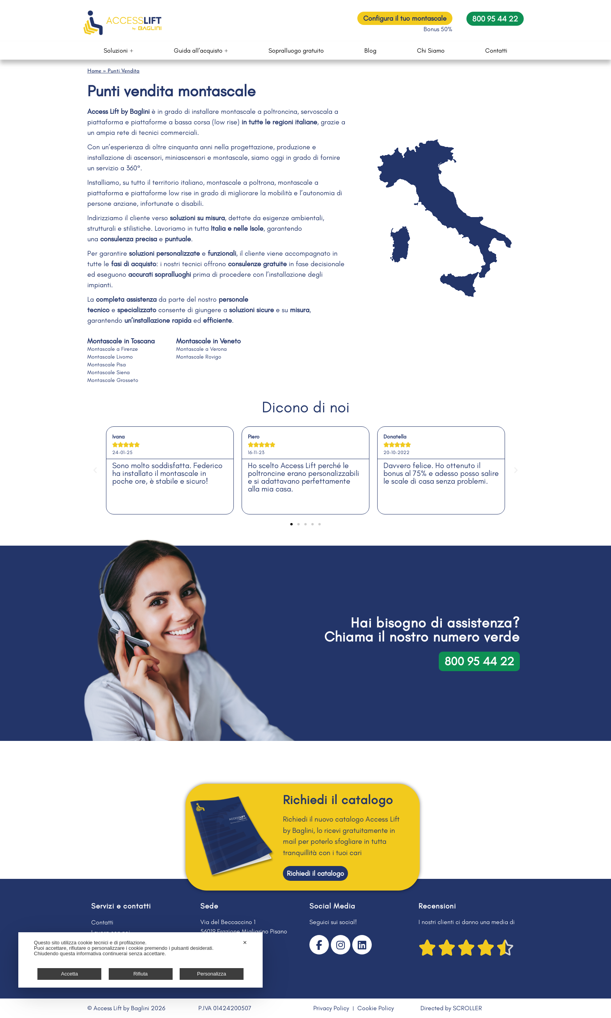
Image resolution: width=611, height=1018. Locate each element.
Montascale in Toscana (121, 341)
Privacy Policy (331, 1008)
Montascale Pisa (106, 364)
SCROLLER (467, 1008)
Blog (370, 50)
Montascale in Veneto (208, 341)
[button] (95, 470)
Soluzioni (118, 51)
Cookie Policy (375, 1008)
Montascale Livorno (110, 356)
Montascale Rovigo (198, 356)
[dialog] (140, 960)
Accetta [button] (69, 974)
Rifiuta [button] (140, 974)
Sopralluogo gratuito (296, 50)
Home (94, 71)
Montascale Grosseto (112, 380)
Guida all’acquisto (201, 51)
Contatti (496, 50)
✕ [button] (245, 943)
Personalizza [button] (211, 974)
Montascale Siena (108, 372)
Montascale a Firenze (112, 349)
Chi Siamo (431, 50)
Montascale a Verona (201, 349)
